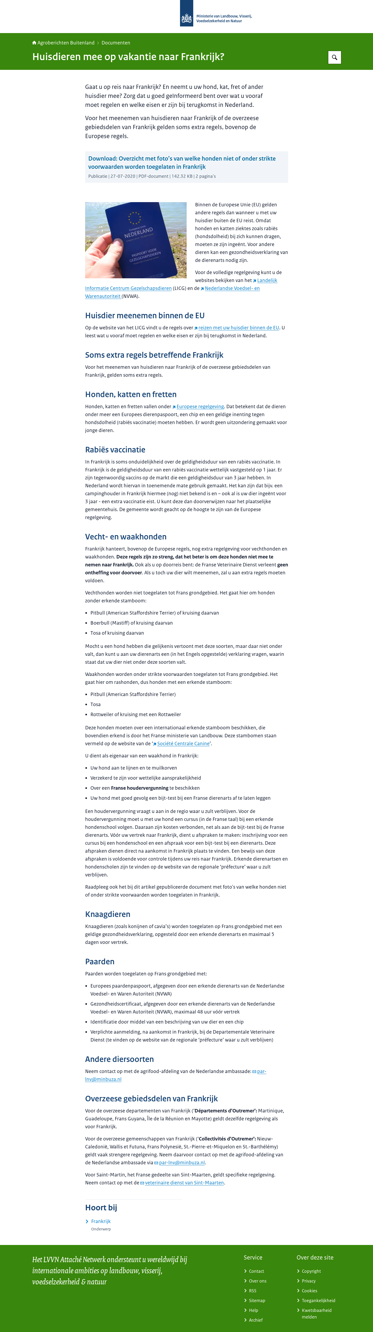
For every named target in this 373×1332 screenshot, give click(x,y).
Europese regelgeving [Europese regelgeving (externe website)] (198, 406)
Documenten (116, 43)
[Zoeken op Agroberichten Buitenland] (334, 57)
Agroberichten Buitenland (63, 43)
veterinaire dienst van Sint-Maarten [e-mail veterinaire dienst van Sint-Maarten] (182, 1183)
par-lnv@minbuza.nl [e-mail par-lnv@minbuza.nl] (179, 1163)
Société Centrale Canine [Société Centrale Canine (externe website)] (181, 743)
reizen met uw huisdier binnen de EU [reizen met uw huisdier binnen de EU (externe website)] (236, 328)
